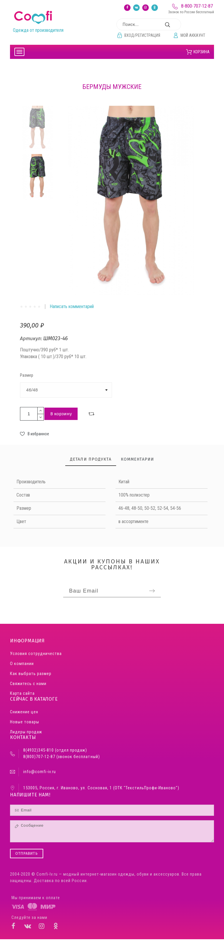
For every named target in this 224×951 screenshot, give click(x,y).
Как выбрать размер (30, 673)
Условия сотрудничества (36, 653)
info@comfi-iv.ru (39, 771)
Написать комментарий (72, 306)
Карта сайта (22, 693)
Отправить (26, 853)
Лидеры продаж (26, 732)
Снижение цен (24, 712)
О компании (22, 663)
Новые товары (24, 722)
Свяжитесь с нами (28, 683)
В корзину (61, 413)
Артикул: (31, 338)
